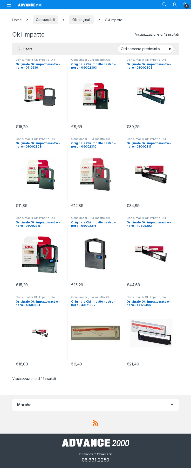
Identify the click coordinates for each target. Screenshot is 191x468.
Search (164, 4)
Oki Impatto (41, 59)
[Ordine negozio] (146, 49)
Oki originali (81, 20)
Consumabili (45, 20)
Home (16, 20)
